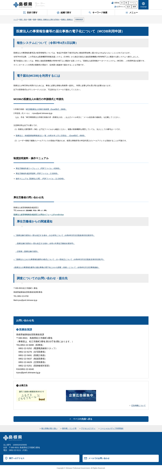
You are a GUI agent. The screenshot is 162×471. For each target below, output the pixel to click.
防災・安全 (23, 19)
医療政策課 (79, 19)
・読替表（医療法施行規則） (27, 251)
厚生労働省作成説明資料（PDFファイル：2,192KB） (37, 173)
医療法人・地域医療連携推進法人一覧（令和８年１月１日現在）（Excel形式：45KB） (51, 136)
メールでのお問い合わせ (98, 458)
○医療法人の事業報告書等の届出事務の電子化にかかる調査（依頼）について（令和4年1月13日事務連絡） (57, 267)
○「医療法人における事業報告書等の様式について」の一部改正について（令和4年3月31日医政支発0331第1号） (59, 259)
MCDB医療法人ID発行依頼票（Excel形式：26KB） (46, 109)
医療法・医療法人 (67, 19)
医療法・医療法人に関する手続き (49, 19)
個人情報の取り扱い (49, 428)
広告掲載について (138, 405)
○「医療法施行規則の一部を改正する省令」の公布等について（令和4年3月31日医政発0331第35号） (54, 235)
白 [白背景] (122, 3)
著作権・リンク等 (69, 428)
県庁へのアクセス (16, 458)
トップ (16, 19)
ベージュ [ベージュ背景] (133, 3)
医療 (29, 19)
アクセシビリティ (88, 428)
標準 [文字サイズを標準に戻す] (134, 7)
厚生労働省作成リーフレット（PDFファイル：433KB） (38, 168)
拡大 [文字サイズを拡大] (128, 7)
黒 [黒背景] (126, 3)
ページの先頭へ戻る (82, 419)
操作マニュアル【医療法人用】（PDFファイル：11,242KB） (40, 179)
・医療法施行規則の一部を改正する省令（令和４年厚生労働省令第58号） (45, 243)
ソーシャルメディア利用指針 (112, 428)
